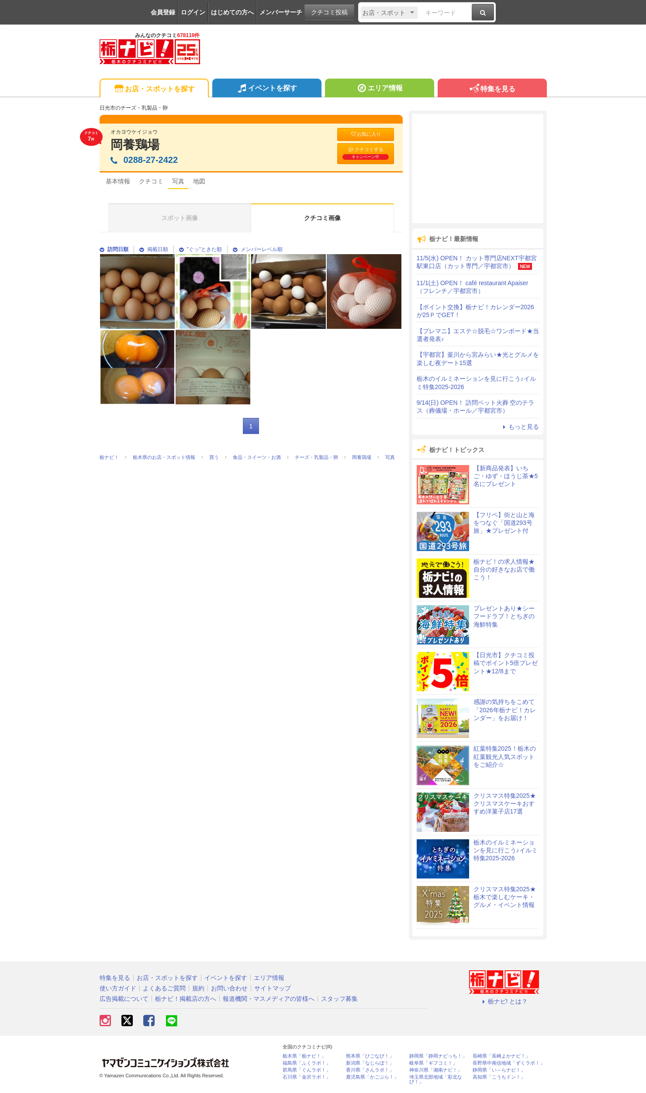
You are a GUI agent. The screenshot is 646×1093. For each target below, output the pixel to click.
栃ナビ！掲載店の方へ (185, 998)
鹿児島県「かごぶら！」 (372, 1077)
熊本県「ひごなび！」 (370, 1056)
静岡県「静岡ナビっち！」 (438, 1056)
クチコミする (365, 153)
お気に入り (365, 134)
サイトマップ (272, 988)
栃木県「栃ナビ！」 (304, 1056)
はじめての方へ (232, 12)
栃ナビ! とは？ (504, 1001)
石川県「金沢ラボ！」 (307, 1077)
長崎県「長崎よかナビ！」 (501, 1056)
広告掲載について (124, 998)
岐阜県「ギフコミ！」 (433, 1063)
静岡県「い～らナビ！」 (499, 1070)
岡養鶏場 (135, 145)
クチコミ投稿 (329, 12)
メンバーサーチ (280, 12)
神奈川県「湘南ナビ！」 (435, 1070)
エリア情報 (379, 89)
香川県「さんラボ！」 (370, 1070)
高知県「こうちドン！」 (499, 1077)
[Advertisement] (477, 168)
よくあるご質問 (164, 988)
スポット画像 (179, 217)
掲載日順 (153, 249)
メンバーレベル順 (258, 249)
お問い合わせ (229, 988)
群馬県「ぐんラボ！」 (307, 1070)
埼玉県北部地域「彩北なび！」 (435, 1079)
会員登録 (163, 12)
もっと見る (520, 426)
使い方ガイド (118, 988)
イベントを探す (266, 89)
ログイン (193, 12)
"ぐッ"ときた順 (200, 249)
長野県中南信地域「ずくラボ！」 (509, 1063)
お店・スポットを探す (154, 89)
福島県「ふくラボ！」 (307, 1063)
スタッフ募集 (339, 998)
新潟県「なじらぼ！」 (370, 1063)
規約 (198, 988)
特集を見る (492, 89)
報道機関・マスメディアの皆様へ (268, 998)
